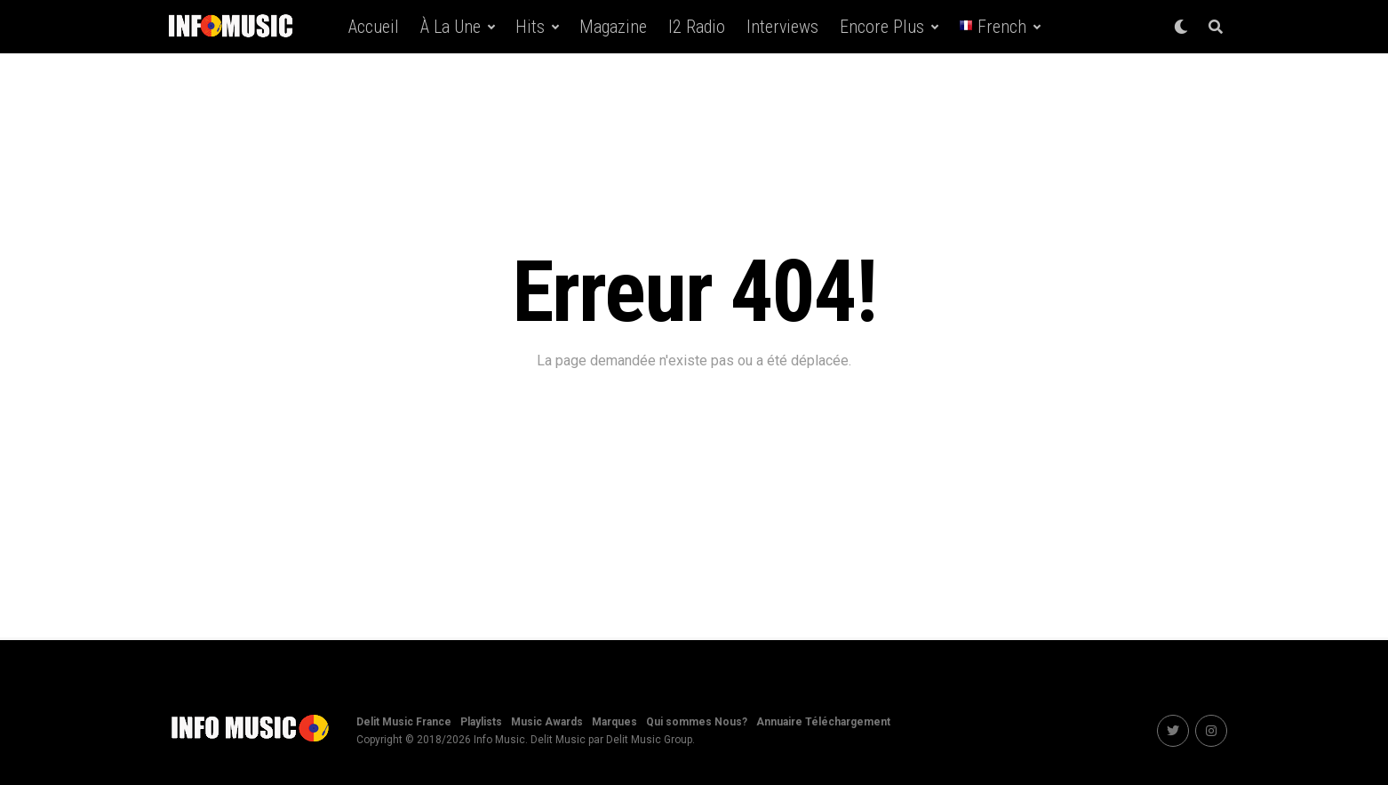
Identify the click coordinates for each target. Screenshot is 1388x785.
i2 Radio (696, 26)
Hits (530, 26)
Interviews (782, 26)
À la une (450, 26)
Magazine (613, 26)
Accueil (373, 26)
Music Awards (547, 722)
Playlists (481, 722)
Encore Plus (882, 26)
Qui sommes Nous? (696, 722)
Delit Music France (403, 722)
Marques (614, 722)
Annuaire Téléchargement (823, 722)
